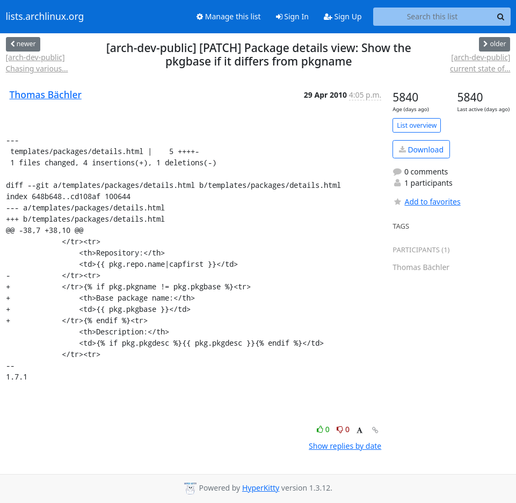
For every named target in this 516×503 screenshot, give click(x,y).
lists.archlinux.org (45, 16)
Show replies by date (345, 446)
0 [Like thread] (324, 429)
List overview (417, 125)
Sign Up (343, 16)
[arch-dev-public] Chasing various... (37, 63)
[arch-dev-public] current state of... (480, 63)
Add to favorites (426, 201)
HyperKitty (260, 488)
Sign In (292, 16)
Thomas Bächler (46, 94)
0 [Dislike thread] (343, 429)
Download (421, 149)
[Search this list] (432, 17)
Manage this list (229, 16)
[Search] (501, 17)
